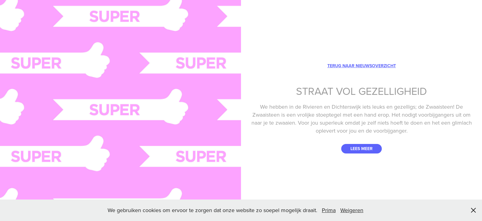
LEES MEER (361, 148)
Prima (329, 210)
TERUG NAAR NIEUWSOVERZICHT (361, 66)
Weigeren (351, 210)
